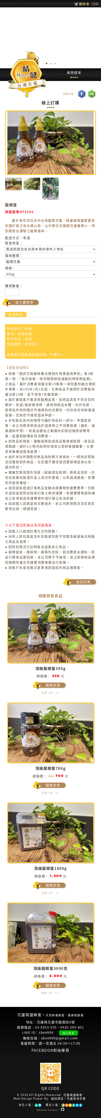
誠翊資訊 (57, 1098)
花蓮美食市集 (76, 1098)
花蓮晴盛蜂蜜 (73, 1095)
